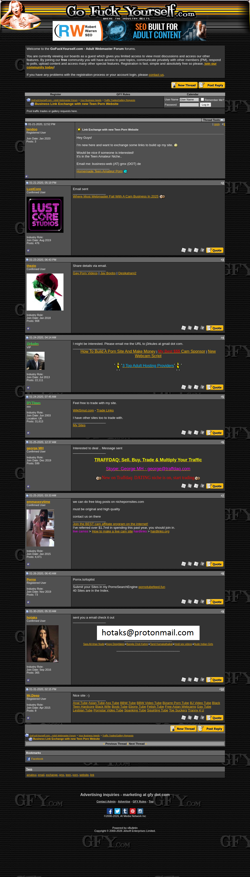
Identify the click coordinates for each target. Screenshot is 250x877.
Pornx (31, 579)
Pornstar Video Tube (108, 710)
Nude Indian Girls (203, 644)
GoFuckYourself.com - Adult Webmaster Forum (54, 100)
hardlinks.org (160, 531)
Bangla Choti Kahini (137, 644)
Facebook (37, 758)
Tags (29, 769)
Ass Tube (112, 703)
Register (55, 94)
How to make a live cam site (112, 531)
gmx (61, 774)
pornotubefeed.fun (152, 587)
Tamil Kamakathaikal (161, 644)
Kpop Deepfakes (115, 644)
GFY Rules (123, 94)
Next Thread (137, 743)
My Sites (79, 425)
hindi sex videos (183, 644)
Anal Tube (80, 703)
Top (151, 801)
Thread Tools (211, 119)
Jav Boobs (108, 273)
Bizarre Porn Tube (176, 703)
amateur (31, 774)
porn (75, 774)
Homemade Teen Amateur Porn (99, 171)
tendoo (31, 129)
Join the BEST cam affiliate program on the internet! (110, 524)
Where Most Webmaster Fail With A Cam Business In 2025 (115, 196)
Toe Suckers (178, 710)
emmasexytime (38, 502)
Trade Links (105, 410)
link (92, 774)
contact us (156, 75)
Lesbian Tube (83, 710)
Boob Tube (119, 706)
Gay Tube (204, 706)
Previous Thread (116, 743)
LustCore (34, 189)
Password (170, 104)
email (41, 774)
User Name (171, 99)
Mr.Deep (33, 695)
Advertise (124, 801)
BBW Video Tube (149, 703)
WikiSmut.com (83, 410)
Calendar (193, 94)
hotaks (32, 617)
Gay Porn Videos (85, 273)
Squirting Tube (157, 710)
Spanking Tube (135, 710)
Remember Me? (212, 99)
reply (217, 124)
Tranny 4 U (196, 710)
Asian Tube (96, 703)
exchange (52, 774)
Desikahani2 (127, 273)
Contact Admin (106, 801)
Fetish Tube (155, 706)
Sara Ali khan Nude (93, 644)
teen (68, 774)
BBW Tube (128, 703)
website (84, 774)
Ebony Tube (137, 706)
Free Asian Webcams (180, 706)
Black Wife (103, 706)
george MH (35, 448)
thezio (31, 266)
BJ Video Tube (200, 703)
